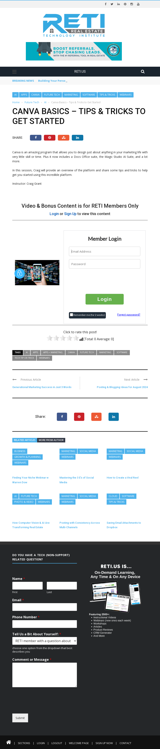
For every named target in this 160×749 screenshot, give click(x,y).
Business (19, 451)
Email (18, 600)
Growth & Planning (27, 457)
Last (49, 592)
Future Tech (52, 94)
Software (88, 94)
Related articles (24, 440)
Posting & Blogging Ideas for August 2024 (122, 387)
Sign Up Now (104, 743)
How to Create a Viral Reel (122, 477)
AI (15, 94)
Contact (125, 743)
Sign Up (70, 214)
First (14, 592)
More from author (51, 440)
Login (54, 214)
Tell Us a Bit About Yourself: (36, 634)
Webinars (125, 94)
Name (18, 579)
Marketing (71, 94)
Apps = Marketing (53, 352)
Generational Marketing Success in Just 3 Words (41, 387)
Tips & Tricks (107, 94)
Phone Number (26, 617)
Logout (56, 743)
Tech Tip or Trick (24, 357)
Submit (20, 718)
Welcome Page (79, 743)
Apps (24, 94)
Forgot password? (128, 314)
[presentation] (105, 281)
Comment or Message (31, 659)
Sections (24, 743)
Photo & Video (23, 502)
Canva (35, 94)
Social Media (88, 451)
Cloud (113, 496)
